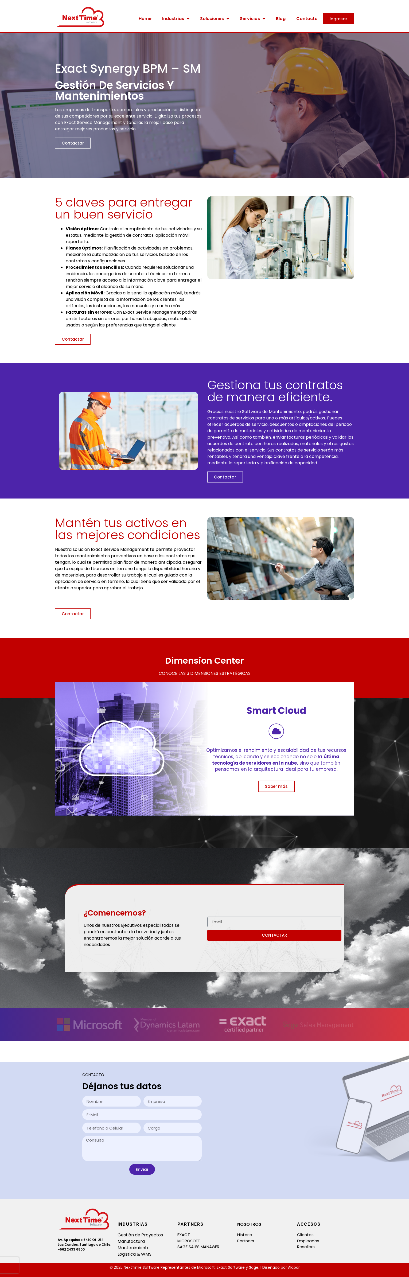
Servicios (252, 19)
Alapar (294, 1267)
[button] (199, 819)
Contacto (307, 18)
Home (145, 18)
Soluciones (214, 19)
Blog (281, 18)
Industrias (175, 19)
